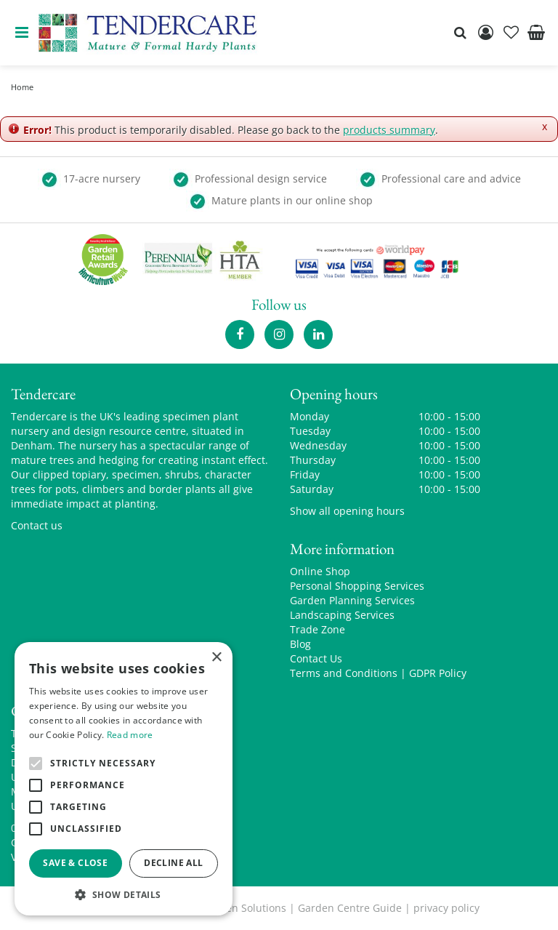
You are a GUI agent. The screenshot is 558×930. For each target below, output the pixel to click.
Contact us (36, 525)
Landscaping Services (342, 615)
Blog (300, 644)
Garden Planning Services (352, 600)
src (460, 33)
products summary (389, 130)
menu (22, 33)
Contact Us (316, 658)
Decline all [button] (173, 863)
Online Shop (320, 571)
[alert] (123, 778)
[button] (123, 894)
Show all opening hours (347, 511)
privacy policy (446, 908)
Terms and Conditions (343, 673)
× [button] (216, 657)
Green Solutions (247, 908)
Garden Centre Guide (350, 908)
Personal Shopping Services (357, 586)
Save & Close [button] (75, 863)
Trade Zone (317, 629)
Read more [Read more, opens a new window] (130, 735)
